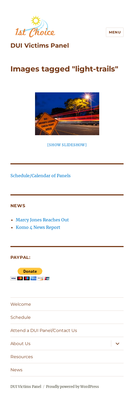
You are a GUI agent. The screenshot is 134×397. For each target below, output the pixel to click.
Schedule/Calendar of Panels (40, 175)
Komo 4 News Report (38, 227)
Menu (115, 32)
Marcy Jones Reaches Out (42, 219)
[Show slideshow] (67, 145)
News (16, 369)
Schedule (20, 317)
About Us (20, 343)
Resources (21, 356)
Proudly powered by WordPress (72, 386)
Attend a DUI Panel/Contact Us (43, 330)
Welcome (20, 304)
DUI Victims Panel (39, 45)
